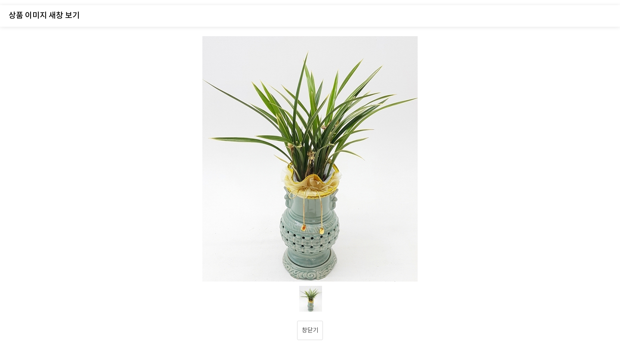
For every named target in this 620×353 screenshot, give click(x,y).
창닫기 (310, 330)
